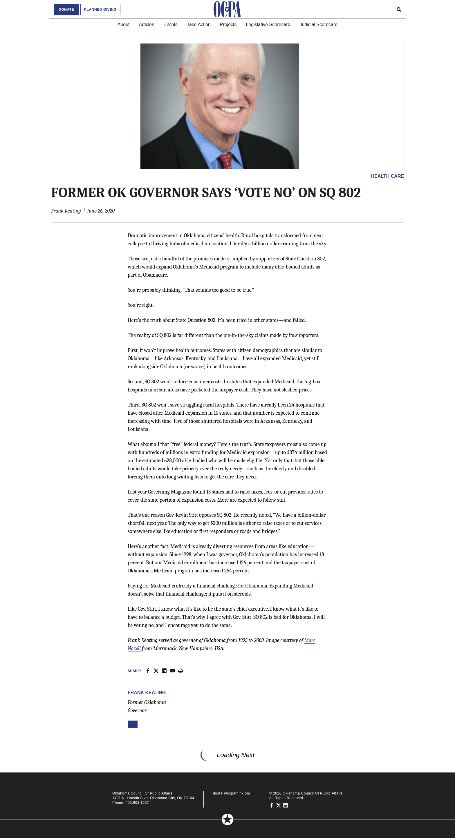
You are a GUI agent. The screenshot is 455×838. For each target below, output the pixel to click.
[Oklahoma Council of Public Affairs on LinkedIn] (285, 805)
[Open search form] (399, 9)
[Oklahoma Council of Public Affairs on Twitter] (278, 805)
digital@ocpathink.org (231, 793)
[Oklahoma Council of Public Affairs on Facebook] (271, 805)
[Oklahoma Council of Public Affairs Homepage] (227, 9)
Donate (66, 10)
